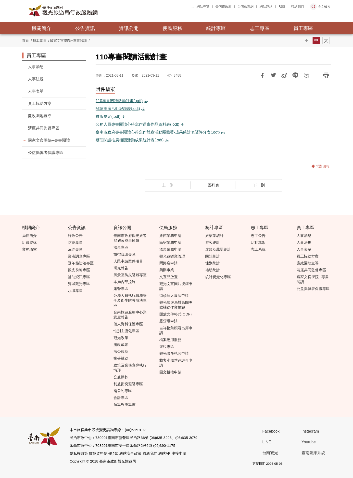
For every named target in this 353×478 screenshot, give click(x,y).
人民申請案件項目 (128, 261)
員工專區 (303, 28)
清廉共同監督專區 (43, 128)
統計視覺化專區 (218, 277)
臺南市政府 (223, 6)
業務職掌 (29, 249)
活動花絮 (258, 242)
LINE (266, 442)
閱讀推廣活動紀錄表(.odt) (118, 109)
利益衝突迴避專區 (128, 384)
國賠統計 (212, 256)
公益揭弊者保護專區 (45, 152)
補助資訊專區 (79, 277)
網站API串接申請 (172, 453)
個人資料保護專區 (128, 324)
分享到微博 (284, 75)
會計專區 (120, 398)
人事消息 (36, 67)
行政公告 (75, 235)
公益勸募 (120, 377)
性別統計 (212, 263)
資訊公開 (129, 28)
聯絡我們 (297, 6)
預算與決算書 (124, 404)
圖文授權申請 (170, 372)
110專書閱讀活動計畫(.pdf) (119, 101)
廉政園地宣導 (39, 116)
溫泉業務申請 (170, 249)
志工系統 (258, 249)
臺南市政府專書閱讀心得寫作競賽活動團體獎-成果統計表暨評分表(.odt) (158, 132)
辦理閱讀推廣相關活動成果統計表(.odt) (130, 140)
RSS (281, 6)
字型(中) (316, 40)
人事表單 (36, 91)
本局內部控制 (124, 282)
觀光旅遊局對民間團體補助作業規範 (175, 304)
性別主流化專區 (126, 331)
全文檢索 (324, 6)
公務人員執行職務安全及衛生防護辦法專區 (130, 300)
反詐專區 (75, 249)
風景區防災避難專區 (130, 275)
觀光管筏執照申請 (174, 353)
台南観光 (270, 453)
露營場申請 (168, 321)
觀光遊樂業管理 (172, 256)
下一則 (259, 185)
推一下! (273, 75)
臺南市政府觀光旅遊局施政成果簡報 (130, 238)
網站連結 (266, 6)
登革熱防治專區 (81, 263)
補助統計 (212, 270)
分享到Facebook (262, 75)
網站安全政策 (130, 453)
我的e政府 (294, 464)
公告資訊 (85, 28)
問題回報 (306, 75)
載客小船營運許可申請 (175, 362)
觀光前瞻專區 (79, 270)
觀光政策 (120, 338)
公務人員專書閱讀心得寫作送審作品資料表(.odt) (137, 124)
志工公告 (258, 235)
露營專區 (120, 289)
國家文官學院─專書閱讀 (68, 40)
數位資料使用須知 (103, 453)
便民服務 (172, 28)
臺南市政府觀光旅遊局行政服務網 (76, 10)
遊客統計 (212, 242)
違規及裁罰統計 (218, 249)
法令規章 (120, 351)
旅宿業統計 (214, 235)
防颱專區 (75, 242)
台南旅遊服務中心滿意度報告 (130, 314)
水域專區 (75, 290)
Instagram (310, 431)
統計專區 (216, 28)
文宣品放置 (168, 277)
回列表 (213, 185)
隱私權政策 (79, 453)
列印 (326, 75)
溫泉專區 (120, 247)
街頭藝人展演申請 (174, 295)
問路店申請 (168, 263)
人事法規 (36, 79)
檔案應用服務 (170, 340)
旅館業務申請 (170, 235)
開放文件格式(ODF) (175, 314)
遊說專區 (166, 346)
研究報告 (120, 268)
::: (192, 6)
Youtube (309, 442)
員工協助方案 (39, 103)
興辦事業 (166, 270)
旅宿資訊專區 (124, 254)
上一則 (168, 185)
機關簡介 (41, 28)
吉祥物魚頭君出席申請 (175, 330)
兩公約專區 (122, 391)
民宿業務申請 (170, 242)
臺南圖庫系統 (313, 453)
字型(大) (326, 40)
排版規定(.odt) (108, 116)
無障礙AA (312, 464)
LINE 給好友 (295, 75)
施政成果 (120, 344)
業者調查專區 (79, 256)
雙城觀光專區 (79, 284)
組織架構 (29, 242)
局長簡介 (29, 235)
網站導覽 (203, 6)
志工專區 (259, 28)
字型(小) (306, 40)
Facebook (270, 431)
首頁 (25, 40)
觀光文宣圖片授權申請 (175, 286)
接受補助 (120, 358)
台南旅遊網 (245, 6)
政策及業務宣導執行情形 (130, 367)
